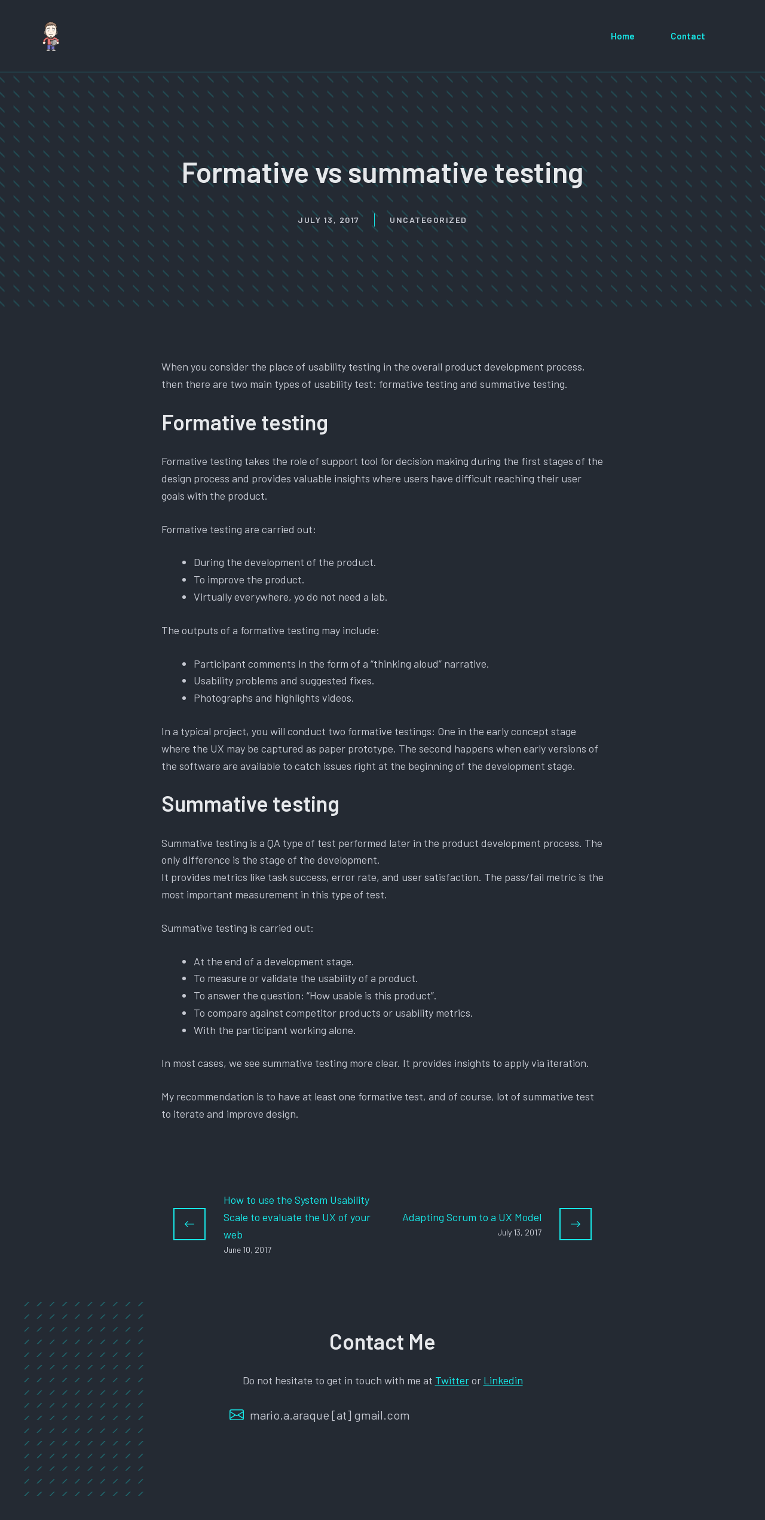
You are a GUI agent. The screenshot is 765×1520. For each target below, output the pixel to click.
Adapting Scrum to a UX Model (471, 1217)
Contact (688, 35)
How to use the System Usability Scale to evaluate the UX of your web (297, 1217)
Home (623, 35)
